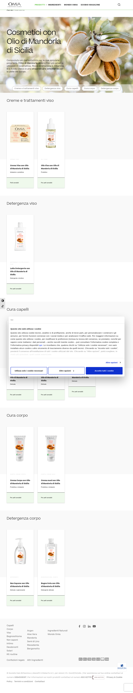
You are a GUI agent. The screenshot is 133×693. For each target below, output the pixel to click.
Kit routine (12, 654)
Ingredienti (54, 5)
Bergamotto (33, 648)
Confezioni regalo (16, 660)
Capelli (10, 625)
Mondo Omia (71, 5)
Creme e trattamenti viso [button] (26, 88)
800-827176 (99, 677)
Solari (9, 650)
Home (10, 10)
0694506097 (20, 677)
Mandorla (32, 637)
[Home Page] (15, 5)
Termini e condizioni (23, 681)
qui (40, 345)
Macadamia (33, 645)
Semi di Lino (33, 641)
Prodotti (40, 5)
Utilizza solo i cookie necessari (29, 370)
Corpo (10, 629)
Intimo (10, 643)
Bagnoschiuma (14, 636)
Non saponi (12, 640)
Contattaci (40, 681)
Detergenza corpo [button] (110, 88)
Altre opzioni (112, 362)
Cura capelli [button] (72, 88)
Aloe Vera (32, 634)
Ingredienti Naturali (57, 630)
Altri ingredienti (35, 660)
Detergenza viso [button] (53, 88)
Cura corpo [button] (89, 88)
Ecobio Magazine (90, 5)
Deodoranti (12, 647)
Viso (9, 632)
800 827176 (86, 677)
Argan (30, 630)
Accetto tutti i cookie (104, 370)
